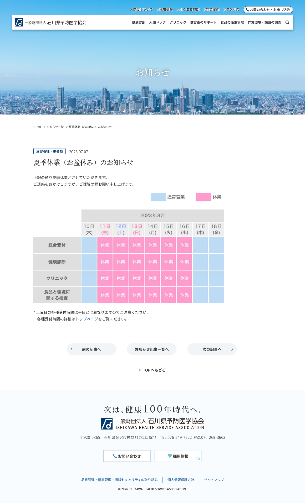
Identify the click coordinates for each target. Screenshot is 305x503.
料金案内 (212, 9)
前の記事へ (91, 349)
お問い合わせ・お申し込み (270, 9)
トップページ (86, 319)
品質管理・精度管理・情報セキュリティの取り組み (119, 479)
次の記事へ (212, 349)
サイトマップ (214, 479)
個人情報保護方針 (181, 479)
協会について (143, 9)
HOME (37, 127)
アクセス (232, 9)
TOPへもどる (154, 370)
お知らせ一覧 (55, 127)
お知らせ (152, 349)
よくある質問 (189, 9)
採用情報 (166, 9)
